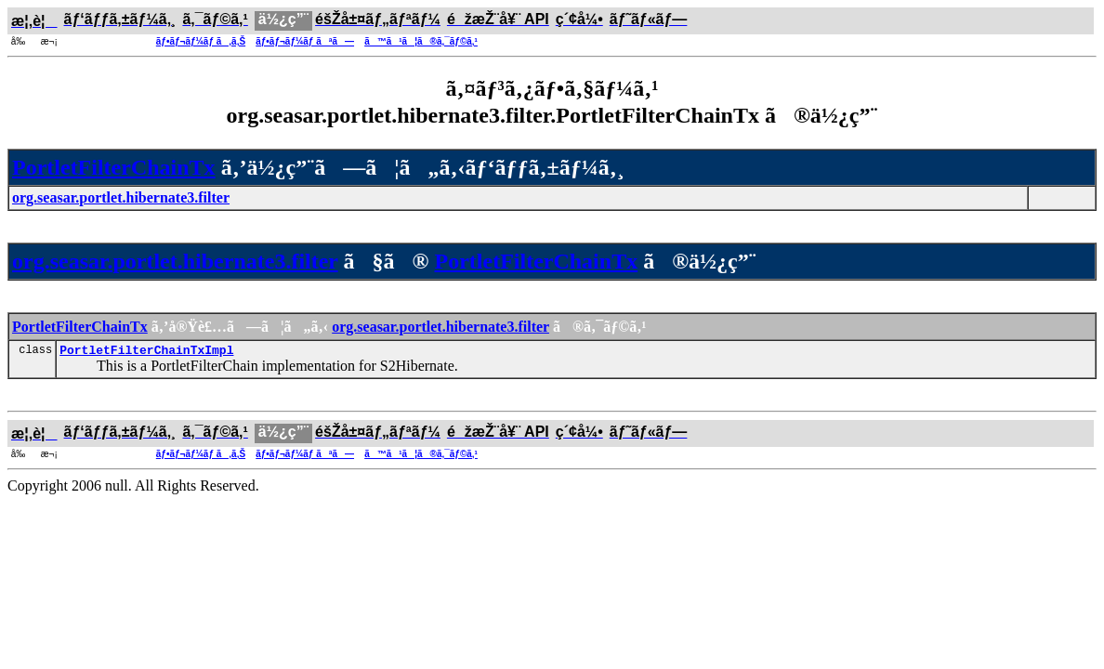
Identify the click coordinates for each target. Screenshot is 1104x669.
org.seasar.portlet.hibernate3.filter (175, 261)
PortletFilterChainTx (114, 167)
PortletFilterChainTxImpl (146, 352)
